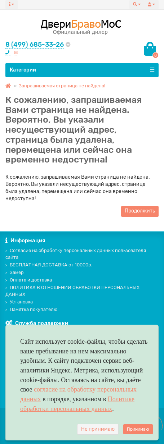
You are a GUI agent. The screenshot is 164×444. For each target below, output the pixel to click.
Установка (19, 302)
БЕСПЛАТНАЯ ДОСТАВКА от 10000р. (48, 264)
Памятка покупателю (31, 309)
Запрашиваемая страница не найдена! (62, 85)
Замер (14, 272)
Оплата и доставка (28, 280)
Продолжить (140, 211)
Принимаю (138, 429)
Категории (82, 70)
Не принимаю (98, 429)
